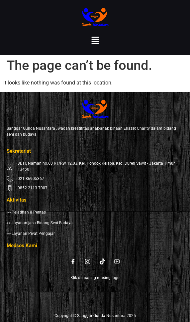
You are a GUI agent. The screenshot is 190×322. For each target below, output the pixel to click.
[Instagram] (88, 261)
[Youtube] (117, 261)
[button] (95, 41)
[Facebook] (73, 261)
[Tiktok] (102, 261)
